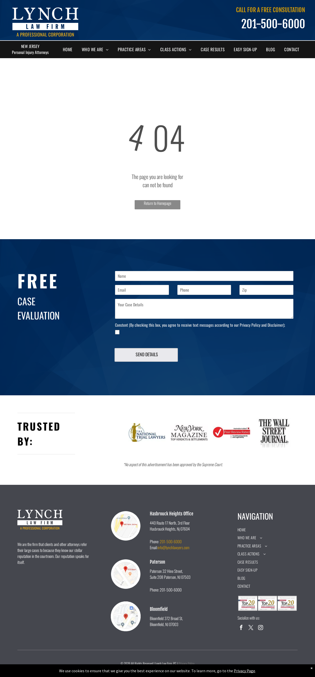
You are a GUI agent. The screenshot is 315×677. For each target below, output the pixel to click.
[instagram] (260, 628)
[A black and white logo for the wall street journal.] (274, 433)
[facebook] (241, 628)
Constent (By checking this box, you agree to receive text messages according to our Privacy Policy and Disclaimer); (200, 325)
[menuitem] (69, 49)
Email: (154, 547)
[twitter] (251, 628)
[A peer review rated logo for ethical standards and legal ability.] (231, 433)
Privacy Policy (187, 663)
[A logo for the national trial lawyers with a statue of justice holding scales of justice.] (147, 433)
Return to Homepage (157, 203)
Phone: (154, 541)
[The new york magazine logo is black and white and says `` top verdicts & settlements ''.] (189, 433)
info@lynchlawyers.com (173, 547)
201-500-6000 (171, 541)
